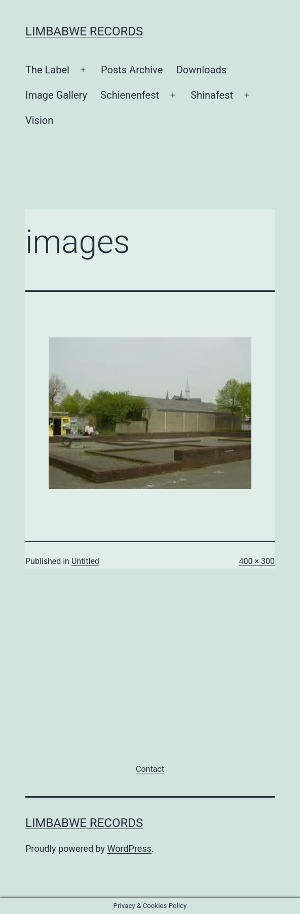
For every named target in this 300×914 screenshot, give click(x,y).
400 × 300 (257, 561)
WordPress (129, 848)
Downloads (201, 70)
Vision (39, 120)
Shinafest (212, 95)
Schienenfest (129, 95)
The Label (47, 70)
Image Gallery (56, 95)
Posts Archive (132, 70)
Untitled (85, 561)
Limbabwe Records (84, 31)
